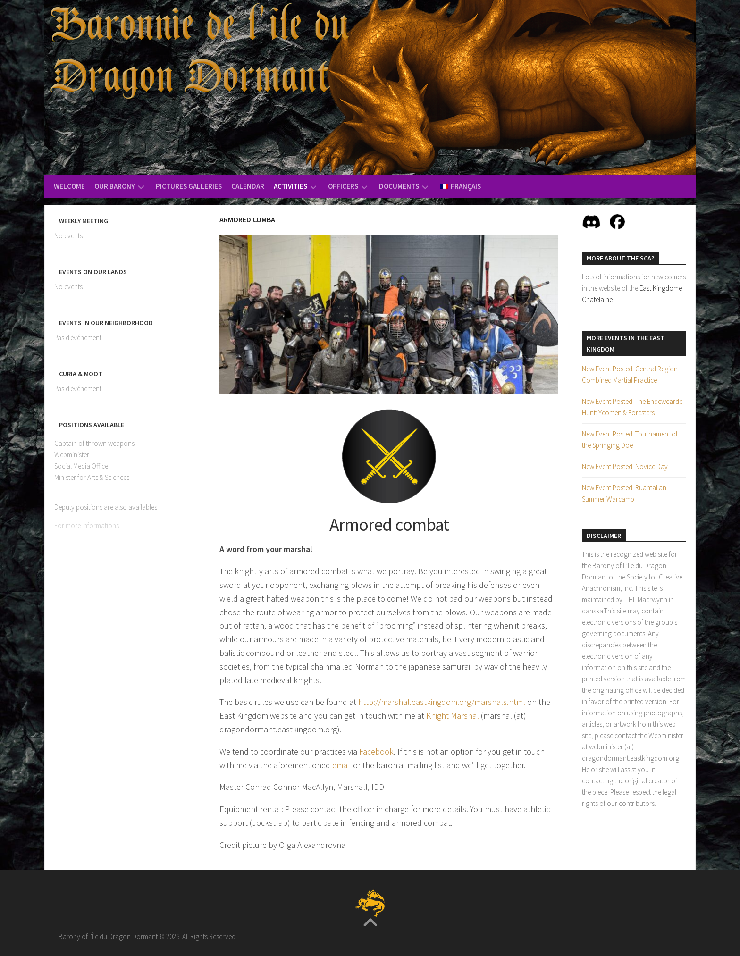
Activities (290, 186)
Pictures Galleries (189, 186)
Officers (343, 186)
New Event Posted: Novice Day (625, 466)
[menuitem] (460, 186)
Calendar (247, 186)
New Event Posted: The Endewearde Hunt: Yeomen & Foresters (632, 407)
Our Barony (114, 186)
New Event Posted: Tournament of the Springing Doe (630, 439)
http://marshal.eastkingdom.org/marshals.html (441, 701)
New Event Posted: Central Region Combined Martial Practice (630, 374)
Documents (399, 186)
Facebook (376, 751)
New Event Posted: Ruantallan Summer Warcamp (624, 493)
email (341, 765)
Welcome (69, 186)
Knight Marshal (452, 715)
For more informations (86, 525)
